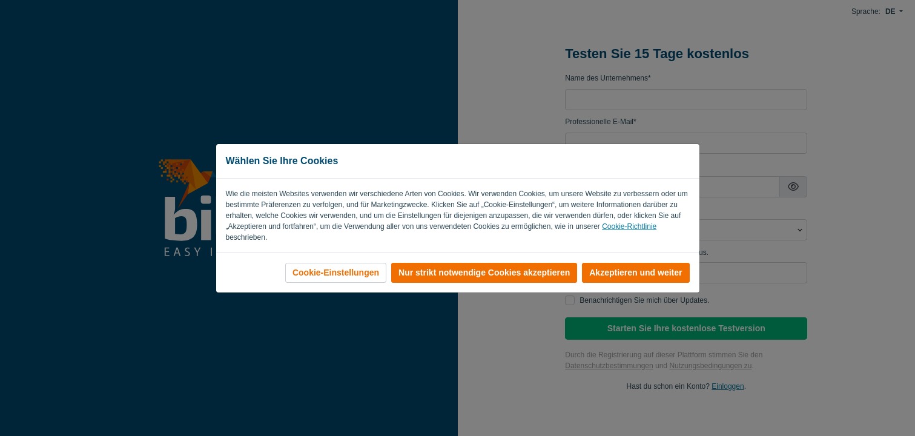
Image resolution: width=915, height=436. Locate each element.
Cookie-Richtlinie (629, 226)
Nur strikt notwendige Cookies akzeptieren (484, 272)
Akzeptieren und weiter (635, 272)
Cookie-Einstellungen (335, 272)
